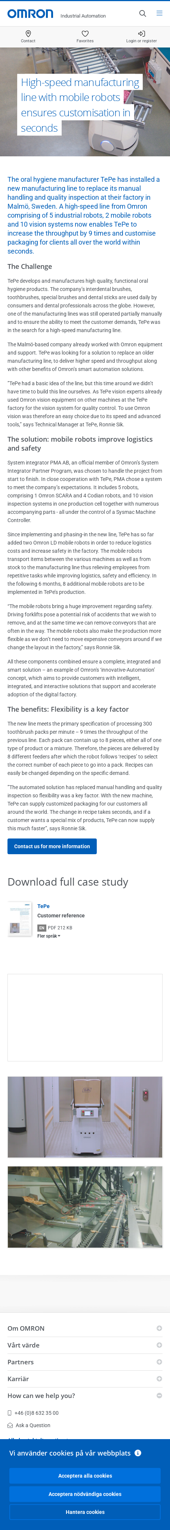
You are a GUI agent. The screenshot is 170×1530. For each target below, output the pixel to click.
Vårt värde (23, 1345)
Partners (20, 1362)
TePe (43, 906)
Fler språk (47, 936)
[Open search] (142, 13)
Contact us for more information (52, 846)
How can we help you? (41, 1395)
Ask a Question (28, 1425)
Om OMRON (25, 1328)
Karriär (18, 1378)
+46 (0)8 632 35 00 (33, 1413)
